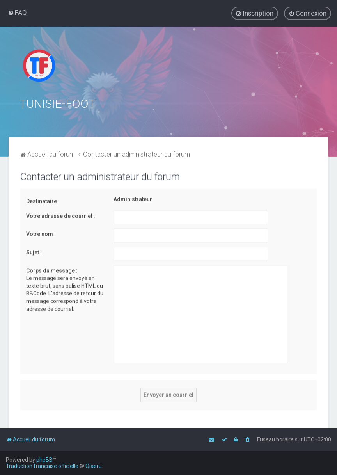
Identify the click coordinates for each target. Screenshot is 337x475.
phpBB (44, 460)
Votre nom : (41, 233)
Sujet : (34, 251)
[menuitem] (17, 12)
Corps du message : (52, 269)
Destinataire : (43, 200)
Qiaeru (93, 466)
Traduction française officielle (42, 466)
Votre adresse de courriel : (60, 215)
